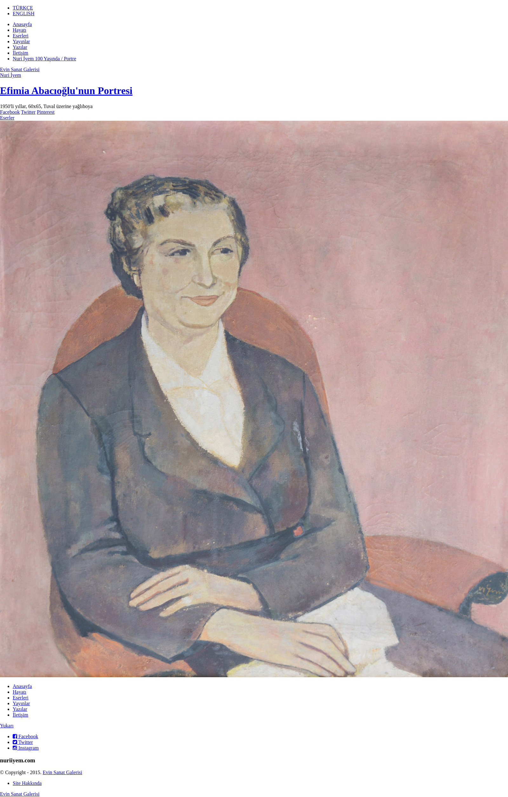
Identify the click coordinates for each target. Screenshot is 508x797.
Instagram (26, 748)
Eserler (7, 117)
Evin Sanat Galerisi (19, 69)
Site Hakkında (27, 783)
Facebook (10, 112)
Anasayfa (22, 24)
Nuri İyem (10, 75)
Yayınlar (21, 41)
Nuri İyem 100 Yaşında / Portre (44, 58)
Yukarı (7, 725)
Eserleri (21, 35)
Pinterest (46, 112)
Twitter (28, 112)
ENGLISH (23, 13)
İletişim (20, 53)
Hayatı (19, 30)
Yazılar (20, 47)
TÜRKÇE (23, 7)
